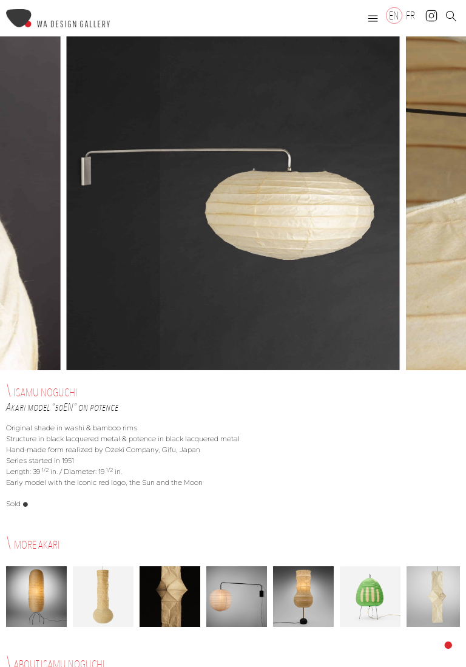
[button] (373, 18)
